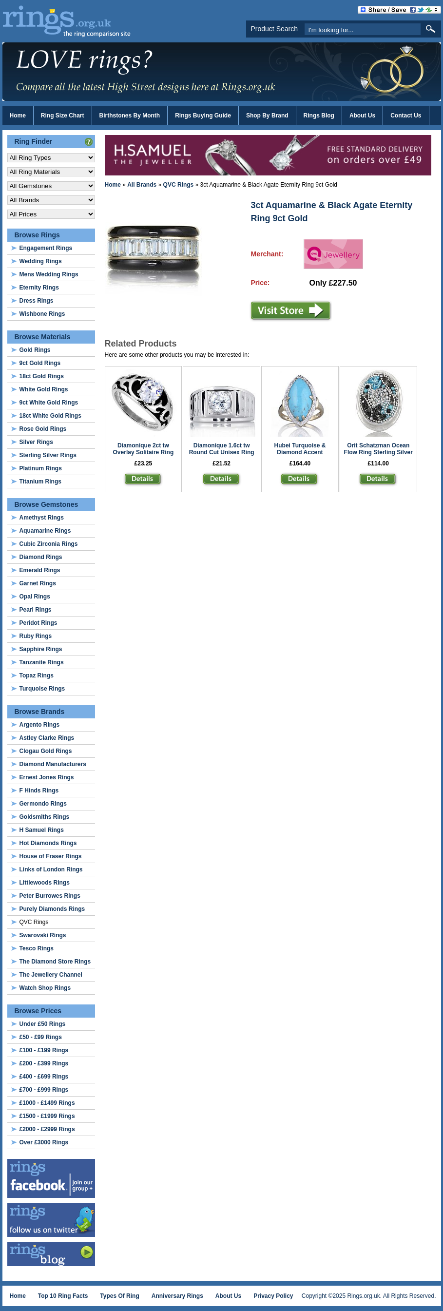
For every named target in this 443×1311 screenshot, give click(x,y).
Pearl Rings (35, 609)
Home (18, 115)
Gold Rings (35, 350)
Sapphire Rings (40, 649)
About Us (362, 115)
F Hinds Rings (39, 790)
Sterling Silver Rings (48, 455)
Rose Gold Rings (43, 428)
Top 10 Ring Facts (63, 1295)
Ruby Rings (35, 636)
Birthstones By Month (129, 115)
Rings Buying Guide (203, 115)
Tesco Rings (36, 948)
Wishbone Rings (42, 313)
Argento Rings (39, 724)
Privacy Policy (273, 1295)
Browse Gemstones (46, 504)
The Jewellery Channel (50, 974)
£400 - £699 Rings (44, 1076)
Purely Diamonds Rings (52, 909)
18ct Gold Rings (41, 376)
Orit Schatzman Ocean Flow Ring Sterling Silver (378, 449)
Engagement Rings (46, 248)
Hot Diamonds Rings (48, 843)
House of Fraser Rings (50, 856)
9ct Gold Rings (40, 363)
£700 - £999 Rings (44, 1089)
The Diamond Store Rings (55, 961)
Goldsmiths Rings (44, 816)
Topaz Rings (36, 675)
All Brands (141, 184)
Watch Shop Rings (45, 987)
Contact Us (405, 115)
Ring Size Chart (62, 115)
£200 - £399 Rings (44, 1063)
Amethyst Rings (41, 517)
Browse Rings (37, 235)
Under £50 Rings (42, 1024)
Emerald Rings (39, 570)
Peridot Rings (38, 622)
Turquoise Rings (42, 688)
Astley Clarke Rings (47, 737)
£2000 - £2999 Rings (47, 1129)
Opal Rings (34, 596)
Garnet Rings (37, 583)
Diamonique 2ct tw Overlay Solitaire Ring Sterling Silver (143, 452)
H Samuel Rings (41, 830)
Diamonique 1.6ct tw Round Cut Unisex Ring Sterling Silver (221, 452)
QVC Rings (178, 184)
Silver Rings (36, 442)
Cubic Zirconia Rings (48, 543)
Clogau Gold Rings (45, 751)
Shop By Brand (267, 115)
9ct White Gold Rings (48, 402)
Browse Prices (38, 1011)
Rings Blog (319, 115)
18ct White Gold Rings (50, 415)
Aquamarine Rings (45, 530)
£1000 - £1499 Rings (47, 1102)
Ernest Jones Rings (46, 777)
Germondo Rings (43, 803)
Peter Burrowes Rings (49, 895)
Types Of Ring (119, 1295)
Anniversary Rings (177, 1295)
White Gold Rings (43, 389)
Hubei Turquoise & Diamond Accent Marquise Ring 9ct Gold (299, 452)
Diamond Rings (40, 557)
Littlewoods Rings (44, 882)
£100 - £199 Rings (44, 1050)
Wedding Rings (40, 261)
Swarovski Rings (42, 935)
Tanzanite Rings (41, 662)
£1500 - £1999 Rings (47, 1116)
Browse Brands (40, 711)
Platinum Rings (40, 468)
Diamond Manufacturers (52, 764)
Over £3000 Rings (44, 1142)
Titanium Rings (40, 481)
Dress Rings (36, 300)
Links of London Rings (51, 869)
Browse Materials (43, 337)
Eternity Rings (39, 287)
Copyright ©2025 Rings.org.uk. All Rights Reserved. (369, 1295)
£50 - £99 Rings (40, 1037)
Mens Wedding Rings (48, 274)
